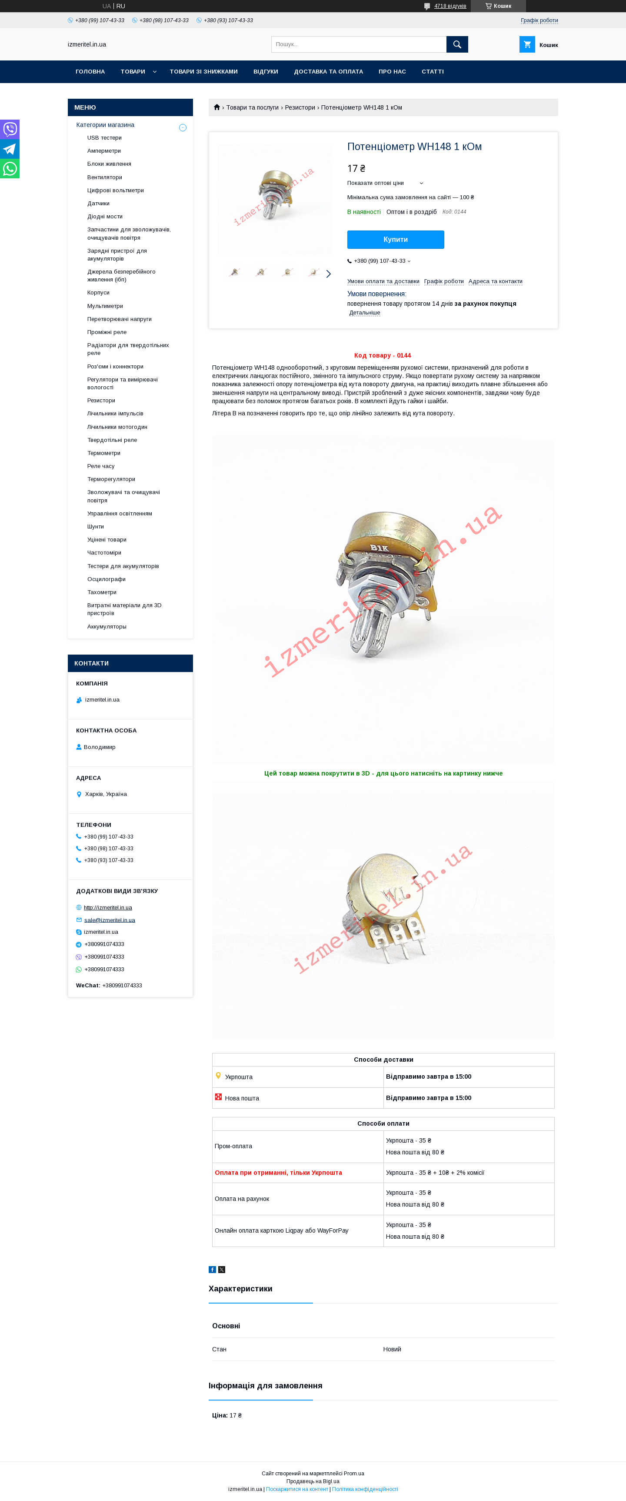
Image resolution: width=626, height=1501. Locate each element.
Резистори (300, 107)
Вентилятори (104, 177)
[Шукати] (457, 44)
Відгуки (265, 71)
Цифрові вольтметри (115, 190)
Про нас (392, 71)
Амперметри (104, 150)
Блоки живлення (109, 163)
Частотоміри (104, 552)
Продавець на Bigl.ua (313, 1481)
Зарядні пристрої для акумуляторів (117, 254)
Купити (396, 239)
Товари (132, 71)
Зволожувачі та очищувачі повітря (123, 496)
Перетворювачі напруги (119, 319)
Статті (433, 71)
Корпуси (98, 292)
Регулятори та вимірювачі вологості (122, 383)
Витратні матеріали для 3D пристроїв (124, 609)
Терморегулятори (111, 479)
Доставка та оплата (328, 71)
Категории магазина (105, 124)
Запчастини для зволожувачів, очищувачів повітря (129, 233)
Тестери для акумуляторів (123, 566)
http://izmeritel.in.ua (108, 907)
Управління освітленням (119, 513)
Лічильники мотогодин (117, 427)
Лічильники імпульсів (115, 413)
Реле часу (101, 466)
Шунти (95, 526)
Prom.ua (354, 1474)
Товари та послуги (252, 107)
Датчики (98, 203)
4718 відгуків (450, 6)
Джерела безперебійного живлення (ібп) (121, 275)
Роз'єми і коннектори (115, 366)
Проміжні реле (107, 332)
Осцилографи (106, 579)
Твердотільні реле (112, 440)
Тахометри (102, 592)
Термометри (103, 453)
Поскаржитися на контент (297, 1489)
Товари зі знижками (204, 71)
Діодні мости (105, 216)
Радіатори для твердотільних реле (128, 349)
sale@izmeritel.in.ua (109, 919)
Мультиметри (105, 306)
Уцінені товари (107, 539)
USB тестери (104, 137)
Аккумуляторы (107, 626)
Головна (90, 71)
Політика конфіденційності (365, 1489)
